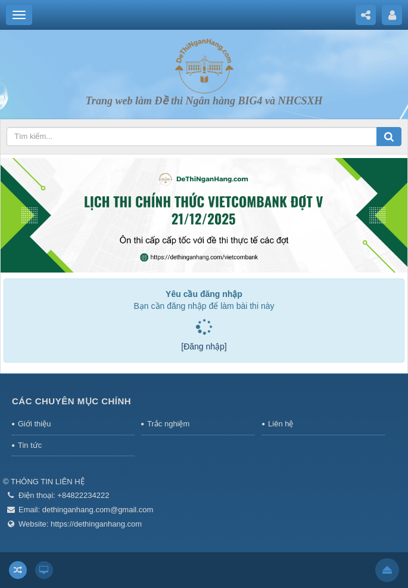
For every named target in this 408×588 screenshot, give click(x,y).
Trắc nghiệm (168, 423)
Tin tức (30, 445)
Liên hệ (280, 423)
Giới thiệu (34, 423)
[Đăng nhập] (204, 346)
